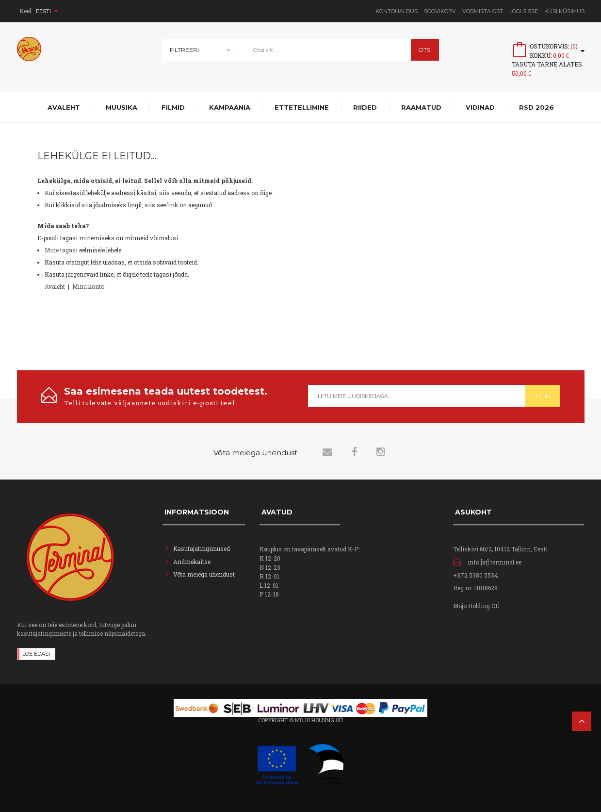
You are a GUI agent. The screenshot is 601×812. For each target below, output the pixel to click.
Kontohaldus (396, 11)
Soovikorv (440, 11)
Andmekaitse (192, 561)
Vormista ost (482, 11)
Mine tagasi (61, 250)
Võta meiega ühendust (204, 574)
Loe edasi (36, 653)
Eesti (47, 11)
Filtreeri (184, 49)
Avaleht (55, 286)
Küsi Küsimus (564, 11)
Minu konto (88, 286)
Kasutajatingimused (201, 548)
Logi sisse (523, 11)
